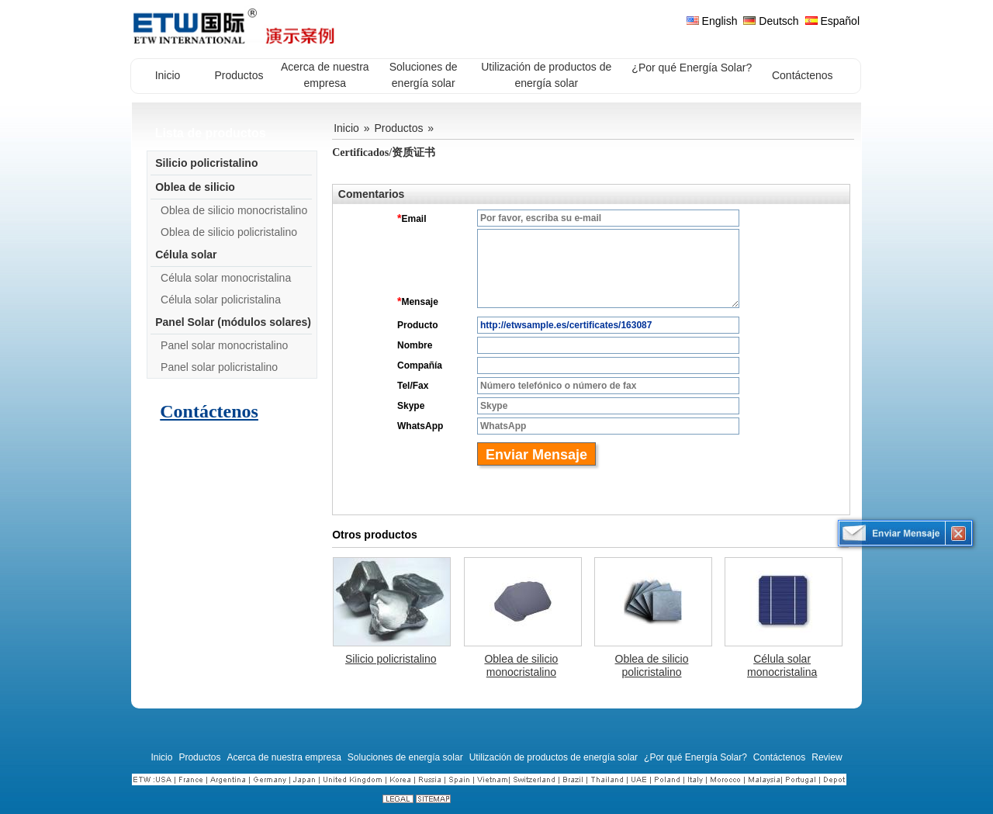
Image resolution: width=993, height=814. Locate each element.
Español (832, 21)
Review (826, 757)
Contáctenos (209, 411)
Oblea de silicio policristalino (229, 232)
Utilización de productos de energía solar (553, 757)
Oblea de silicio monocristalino (234, 210)
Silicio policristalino (206, 163)
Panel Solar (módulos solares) (233, 322)
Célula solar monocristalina (226, 278)
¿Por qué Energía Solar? (695, 757)
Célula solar (185, 254)
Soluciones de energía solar (405, 757)
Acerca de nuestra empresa (284, 757)
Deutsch (770, 21)
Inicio (346, 128)
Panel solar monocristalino (224, 345)
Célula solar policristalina (221, 299)
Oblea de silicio (195, 187)
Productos (398, 128)
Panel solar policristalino (219, 367)
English (712, 21)
